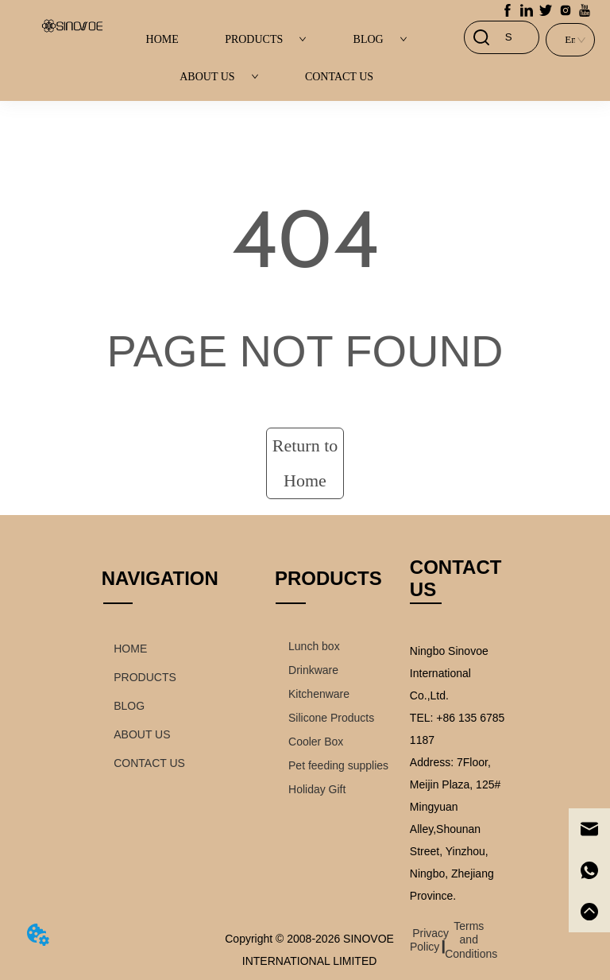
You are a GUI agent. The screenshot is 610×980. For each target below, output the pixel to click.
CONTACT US (339, 77)
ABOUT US (219, 77)
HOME (162, 39)
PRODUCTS (266, 39)
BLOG (380, 39)
